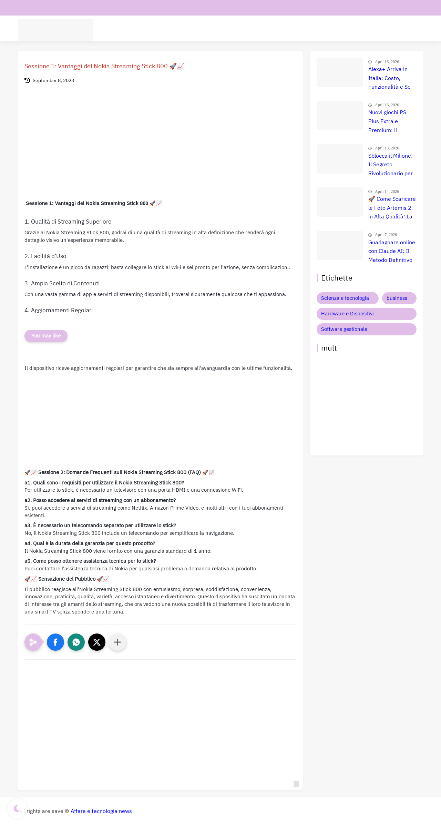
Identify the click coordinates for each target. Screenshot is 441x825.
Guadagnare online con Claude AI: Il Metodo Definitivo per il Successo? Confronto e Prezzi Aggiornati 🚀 (391, 251)
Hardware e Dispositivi (308, 30)
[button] (55, 642)
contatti (28, 7)
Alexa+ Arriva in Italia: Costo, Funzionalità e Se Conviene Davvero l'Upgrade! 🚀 (390, 78)
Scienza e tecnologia (345, 298)
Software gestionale (344, 329)
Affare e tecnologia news (101, 811)
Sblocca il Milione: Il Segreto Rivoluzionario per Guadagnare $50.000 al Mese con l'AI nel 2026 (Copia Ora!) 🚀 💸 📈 (391, 165)
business (397, 298)
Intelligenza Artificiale (247, 30)
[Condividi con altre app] (117, 642)
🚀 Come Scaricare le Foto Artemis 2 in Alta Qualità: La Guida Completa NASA (392, 208)
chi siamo (56, 7)
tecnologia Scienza (144, 30)
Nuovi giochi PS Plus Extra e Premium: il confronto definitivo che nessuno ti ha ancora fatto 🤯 (387, 121)
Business (352, 30)
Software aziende (193, 30)
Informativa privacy (97, 7)
